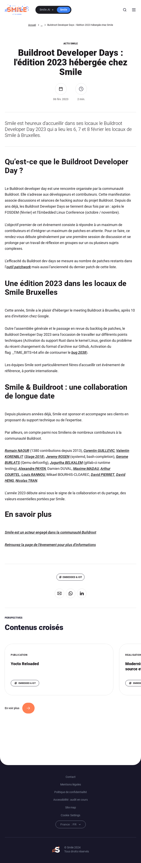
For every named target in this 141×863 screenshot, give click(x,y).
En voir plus (12, 708)
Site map (70, 807)
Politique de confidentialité (70, 792)
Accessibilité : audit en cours (70, 799)
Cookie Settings (70, 815)
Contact (71, 776)
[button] (53, 10)
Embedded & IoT (72, 577)
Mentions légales (70, 784)
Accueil (32, 25)
